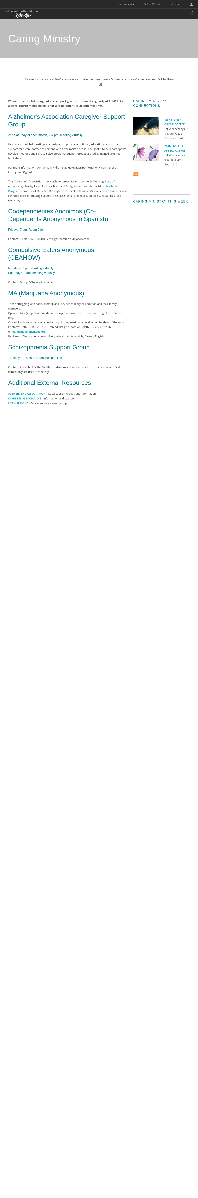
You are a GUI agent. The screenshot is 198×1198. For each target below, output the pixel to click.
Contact (175, 4)
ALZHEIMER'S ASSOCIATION (26, 393)
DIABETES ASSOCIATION (24, 397)
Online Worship (153, 4)
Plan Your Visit (126, 4)
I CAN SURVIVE (17, 402)
